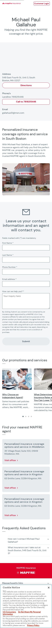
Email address (9, 279)
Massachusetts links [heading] (12, 583)
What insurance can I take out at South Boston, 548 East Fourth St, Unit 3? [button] (27, 550)
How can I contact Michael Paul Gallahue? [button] (24, 540)
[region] (27, 390)
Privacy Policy (33, 625)
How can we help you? (13, 291)
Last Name (7, 255)
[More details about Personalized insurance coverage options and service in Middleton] (26, 452)
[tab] (23, 416)
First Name (7, 243)
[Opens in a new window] (42, 3)
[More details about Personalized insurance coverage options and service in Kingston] (26, 480)
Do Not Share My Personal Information (22, 613)
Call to (26, 101)
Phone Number (9, 267)
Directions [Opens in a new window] (26, 85)
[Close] (49, 588)
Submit (26, 341)
